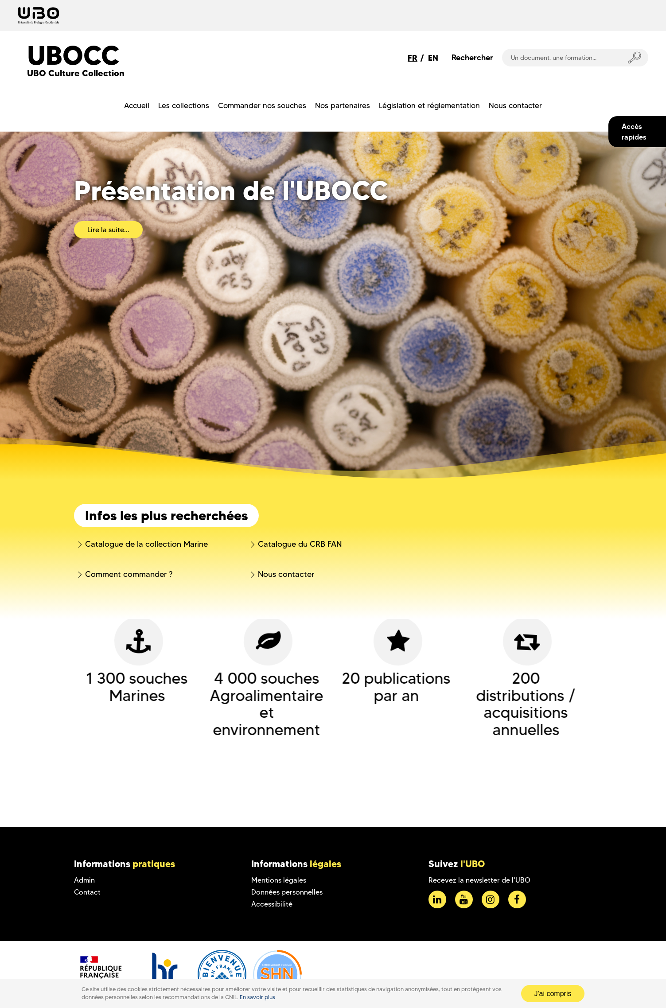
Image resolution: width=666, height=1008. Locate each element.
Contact (87, 892)
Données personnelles (287, 892)
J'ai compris (553, 993)
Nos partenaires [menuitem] (342, 105)
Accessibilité (271, 904)
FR (412, 58)
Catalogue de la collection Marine (146, 544)
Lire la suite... (108, 230)
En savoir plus (257, 997)
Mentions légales (278, 880)
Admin (84, 880)
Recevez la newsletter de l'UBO (479, 880)
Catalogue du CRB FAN (300, 544)
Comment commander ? (128, 574)
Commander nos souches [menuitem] (262, 105)
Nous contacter (286, 574)
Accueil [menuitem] (136, 105)
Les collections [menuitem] (183, 105)
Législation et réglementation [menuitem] (429, 105)
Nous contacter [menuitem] (515, 105)
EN (433, 58)
